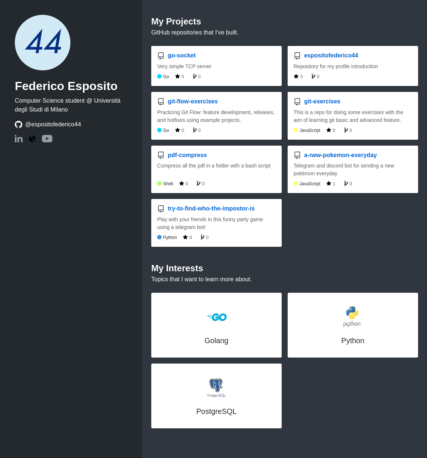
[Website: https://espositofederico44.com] (32, 139)
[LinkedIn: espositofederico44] (19, 140)
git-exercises (317, 101)
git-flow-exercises (187, 101)
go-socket (176, 55)
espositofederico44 (326, 55)
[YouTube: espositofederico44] (47, 140)
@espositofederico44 (53, 124)
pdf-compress (182, 155)
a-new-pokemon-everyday (335, 155)
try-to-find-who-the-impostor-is (206, 208)
